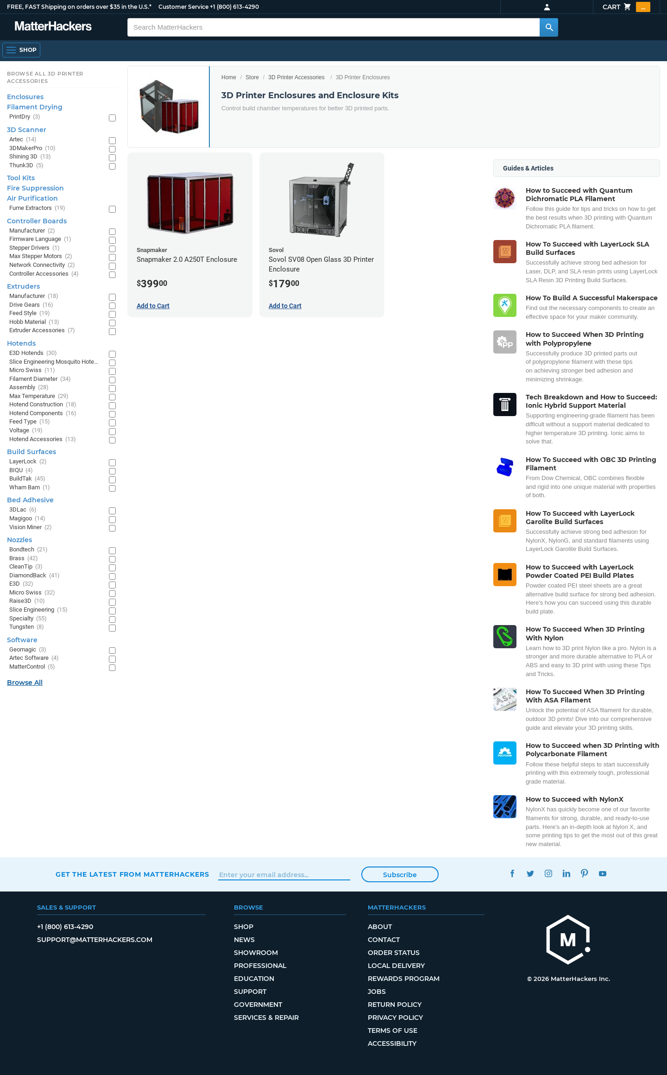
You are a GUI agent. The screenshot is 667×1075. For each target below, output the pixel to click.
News (244, 940)
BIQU (21, 470)
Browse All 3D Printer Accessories (45, 77)
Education (254, 978)
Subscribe (400, 875)
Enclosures (25, 97)
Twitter (530, 873)
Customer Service (183, 6)
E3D (21, 584)
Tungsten (26, 627)
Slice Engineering (38, 610)
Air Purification (32, 198)
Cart (626, 7)
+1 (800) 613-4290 (234, 6)
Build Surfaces (31, 452)
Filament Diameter (40, 379)
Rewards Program (404, 978)
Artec (23, 139)
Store (252, 77)
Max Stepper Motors (40, 256)
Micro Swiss (32, 370)
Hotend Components (42, 413)
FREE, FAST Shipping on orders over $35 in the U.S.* (79, 6)
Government (258, 1004)
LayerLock (28, 461)
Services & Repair (266, 1017)
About (380, 927)
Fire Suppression (35, 188)
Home (228, 77)
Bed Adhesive (30, 500)
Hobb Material (34, 322)
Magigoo (27, 518)
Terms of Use (392, 1030)
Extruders (23, 286)
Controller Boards (37, 221)
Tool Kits (21, 178)
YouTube (602, 873)
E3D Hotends (33, 353)
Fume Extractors (37, 208)
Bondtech (28, 549)
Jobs (377, 991)
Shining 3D (30, 156)
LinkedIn (566, 873)
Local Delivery (396, 965)
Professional (260, 965)
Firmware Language (40, 239)
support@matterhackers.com (94, 940)
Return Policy (395, 1004)
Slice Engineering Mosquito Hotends (54, 362)
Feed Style (29, 313)
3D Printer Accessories (296, 77)
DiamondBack (34, 575)
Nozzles (19, 540)
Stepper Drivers (34, 248)
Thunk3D (26, 165)
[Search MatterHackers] (549, 27)
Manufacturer (32, 231)
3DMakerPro (32, 148)
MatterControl (32, 667)
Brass (23, 558)
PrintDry (24, 117)
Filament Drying (35, 107)
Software (22, 640)
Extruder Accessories (42, 330)
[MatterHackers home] (53, 27)
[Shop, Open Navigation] (21, 50)
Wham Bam (29, 487)
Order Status (394, 953)
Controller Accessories (44, 274)
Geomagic (27, 649)
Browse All (25, 682)
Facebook (512, 873)
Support (250, 991)
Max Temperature (39, 396)
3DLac (23, 510)
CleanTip (26, 567)
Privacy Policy (395, 1017)
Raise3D (27, 601)
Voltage (26, 430)
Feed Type (29, 421)
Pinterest (584, 873)
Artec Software (34, 658)
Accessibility (392, 1043)
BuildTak (27, 478)
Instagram (548, 873)
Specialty (28, 618)
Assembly (29, 387)
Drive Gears (31, 305)
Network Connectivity (42, 265)
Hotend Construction (42, 404)
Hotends (21, 343)
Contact (384, 940)
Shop (243, 927)
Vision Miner (30, 527)
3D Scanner (26, 130)
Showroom (256, 953)
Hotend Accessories (42, 439)
